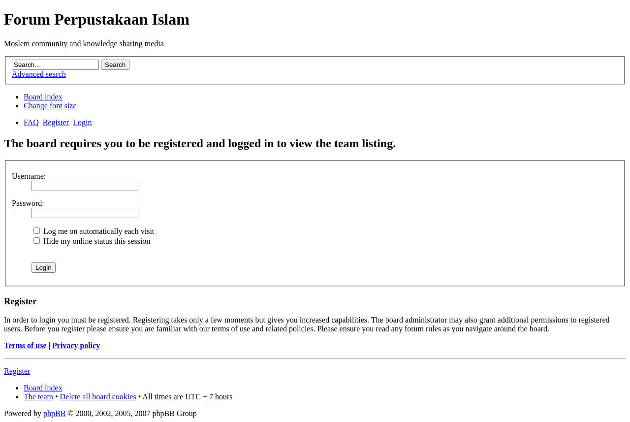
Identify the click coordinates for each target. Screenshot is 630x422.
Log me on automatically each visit (93, 231)
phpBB (54, 413)
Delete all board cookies (98, 396)
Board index (43, 97)
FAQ (31, 122)
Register (56, 122)
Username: (29, 176)
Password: (28, 203)
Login (82, 122)
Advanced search (39, 74)
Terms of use (25, 345)
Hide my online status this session (91, 241)
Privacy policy (76, 345)
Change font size (50, 105)
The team (38, 396)
